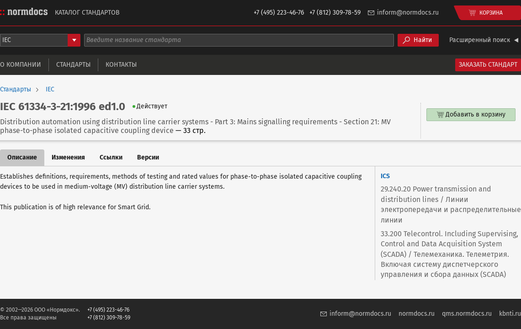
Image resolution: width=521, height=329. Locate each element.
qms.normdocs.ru (467, 314)
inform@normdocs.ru (408, 12)
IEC (50, 89)
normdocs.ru (417, 314)
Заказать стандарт (488, 65)
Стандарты (73, 65)
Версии (148, 157)
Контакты (121, 65)
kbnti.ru (510, 314)
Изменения (68, 157)
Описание (22, 157)
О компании (20, 65)
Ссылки (111, 157)
